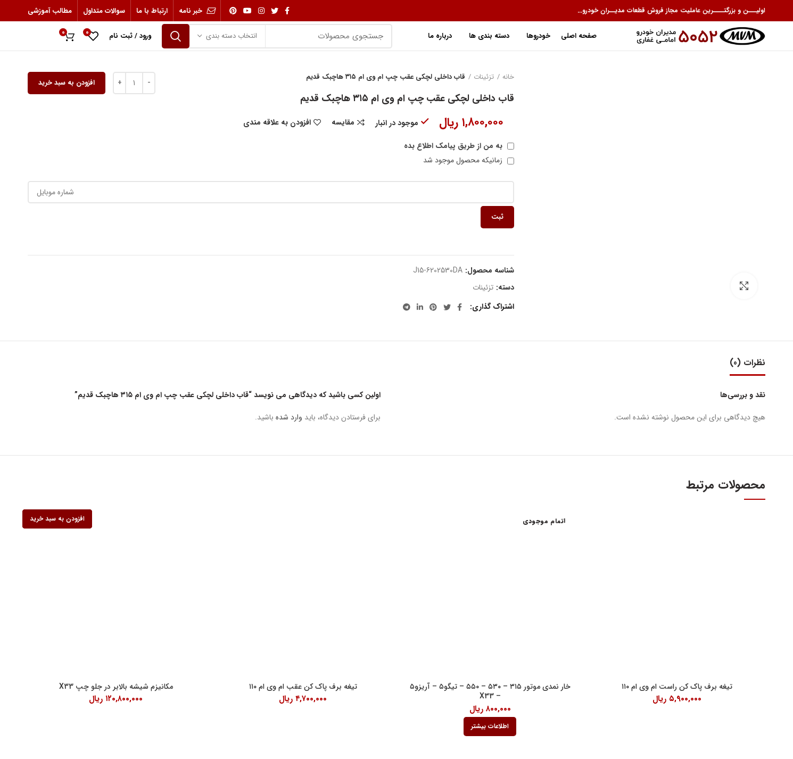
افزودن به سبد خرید (66, 82)
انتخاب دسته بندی (231, 36)
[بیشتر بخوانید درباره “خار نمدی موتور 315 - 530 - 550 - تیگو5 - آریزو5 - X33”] (490, 726)
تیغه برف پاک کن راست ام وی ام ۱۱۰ (677, 686)
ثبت (497, 216)
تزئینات (484, 77)
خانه (508, 77)
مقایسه (343, 122)
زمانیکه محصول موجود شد (468, 160)
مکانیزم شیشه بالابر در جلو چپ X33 (116, 686)
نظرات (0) (747, 362)
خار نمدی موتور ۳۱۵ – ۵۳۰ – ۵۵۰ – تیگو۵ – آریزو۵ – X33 (490, 691)
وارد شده (289, 417)
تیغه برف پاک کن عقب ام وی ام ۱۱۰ (303, 686)
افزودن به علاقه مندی (277, 122)
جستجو (175, 36)
